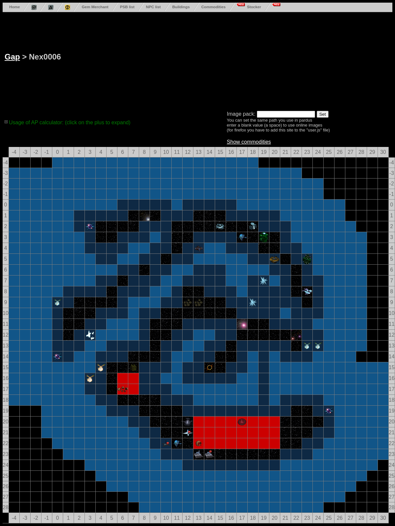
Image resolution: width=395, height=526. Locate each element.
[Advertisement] (235, 60)
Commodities (213, 7)
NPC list (153, 7)
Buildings (181, 7)
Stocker (254, 7)
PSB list (127, 7)
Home (14, 7)
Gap (12, 56)
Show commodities (249, 142)
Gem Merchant (95, 7)
